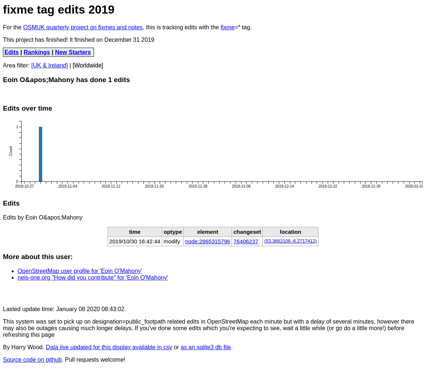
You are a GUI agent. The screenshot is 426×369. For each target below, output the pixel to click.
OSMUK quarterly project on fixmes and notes (82, 27)
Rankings (37, 52)
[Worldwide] (88, 65)
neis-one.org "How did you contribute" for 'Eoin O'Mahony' (93, 277)
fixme (227, 27)
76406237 (245, 241)
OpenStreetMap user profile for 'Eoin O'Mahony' (80, 271)
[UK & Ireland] (49, 65)
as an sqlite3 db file (206, 347)
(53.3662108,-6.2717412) (290, 241)
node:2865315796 (207, 241)
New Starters (73, 52)
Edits (11, 52)
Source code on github (32, 360)
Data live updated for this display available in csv (109, 347)
